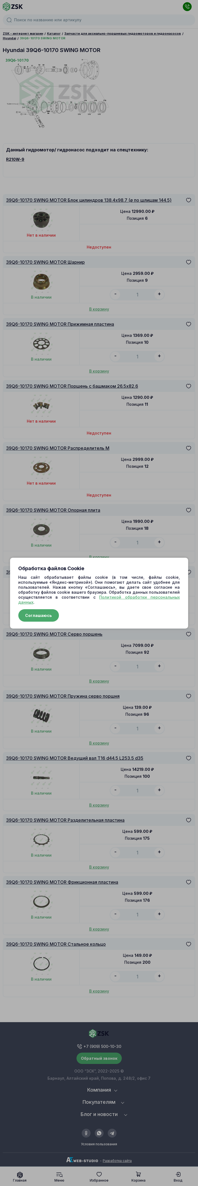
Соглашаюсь (38, 615)
